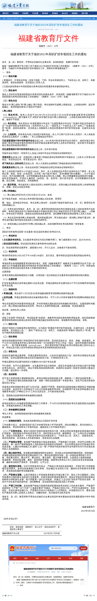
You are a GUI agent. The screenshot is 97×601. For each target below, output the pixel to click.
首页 (4, 18)
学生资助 (88, 18)
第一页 (10, 595)
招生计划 (67, 18)
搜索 (93, 18)
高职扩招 (15, 18)
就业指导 (81, 18)
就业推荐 (74, 18)
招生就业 (9, 18)
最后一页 (92, 595)
